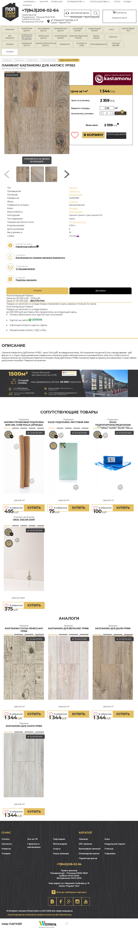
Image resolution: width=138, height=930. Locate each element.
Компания (28, 2)
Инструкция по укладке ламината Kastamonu (40, 257)
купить (34, 508)
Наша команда (61, 853)
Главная (7, 60)
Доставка (101, 290)
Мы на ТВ (44, 2)
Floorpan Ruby (49, 60)
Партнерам (59, 839)
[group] (36, 112)
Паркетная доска (88, 858)
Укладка (127, 2)
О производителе (25, 269)
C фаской (73, 201)
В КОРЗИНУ (93, 135)
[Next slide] (66, 174)
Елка (107, 839)
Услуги (117, 2)
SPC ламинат (85, 844)
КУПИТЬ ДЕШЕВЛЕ (116, 134)
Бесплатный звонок (77, 13)
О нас (6, 832)
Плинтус (109, 848)
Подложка (110, 853)
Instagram (77, 901)
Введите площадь (80, 108)
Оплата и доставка (98, 2)
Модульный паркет (115, 844)
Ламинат (19, 60)
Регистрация (76, 17)
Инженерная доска (89, 853)
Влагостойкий (76, 212)
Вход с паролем (92, 17)
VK (52, 901)
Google (69, 901)
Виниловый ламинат (90, 848)
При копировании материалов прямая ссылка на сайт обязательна (39, 914)
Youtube (86, 901)
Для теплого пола (77, 222)
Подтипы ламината (26, 280)
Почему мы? (57, 2)
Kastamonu (32, 60)
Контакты (27, 5)
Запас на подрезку (120, 113)
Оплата (37, 290)
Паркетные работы (26, 246)
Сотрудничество (74, 2)
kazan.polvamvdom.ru (10, 12)
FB (60, 901)
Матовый (73, 208)
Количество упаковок (82, 113)
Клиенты (6, 848)
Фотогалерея (60, 844)
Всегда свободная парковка (71, 892)
